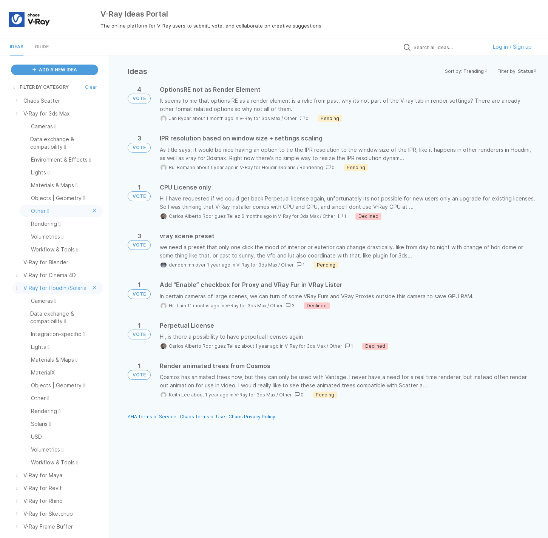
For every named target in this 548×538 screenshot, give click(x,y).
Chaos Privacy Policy (251, 416)
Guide (42, 46)
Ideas (16, 46)
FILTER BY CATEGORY (40, 87)
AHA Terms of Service (153, 416)
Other (290, 118)
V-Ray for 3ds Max (259, 118)
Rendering (311, 167)
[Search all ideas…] (449, 47)
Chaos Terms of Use (202, 416)
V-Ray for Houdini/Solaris (268, 167)
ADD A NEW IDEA (54, 69)
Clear (91, 87)
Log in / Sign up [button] (512, 46)
